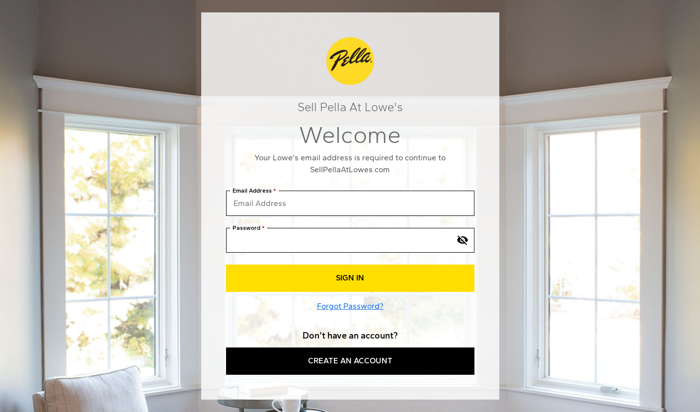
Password (246, 228)
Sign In (350, 277)
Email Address (252, 191)
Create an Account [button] (350, 360)
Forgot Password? (350, 306)
